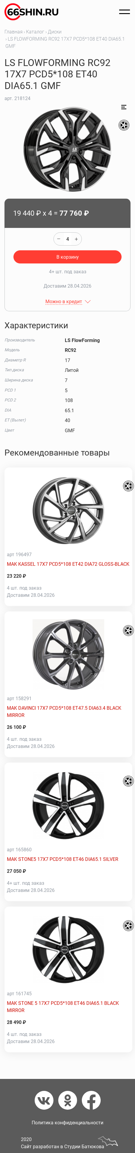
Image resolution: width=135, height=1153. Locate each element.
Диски (55, 32)
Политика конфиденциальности (67, 1123)
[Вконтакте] (46, 1100)
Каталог (35, 32)
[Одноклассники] (70, 1100)
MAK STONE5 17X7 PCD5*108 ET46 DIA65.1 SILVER (62, 859)
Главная (13, 32)
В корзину (67, 257)
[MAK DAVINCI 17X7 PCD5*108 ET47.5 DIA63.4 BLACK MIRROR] (68, 654)
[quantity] (67, 239)
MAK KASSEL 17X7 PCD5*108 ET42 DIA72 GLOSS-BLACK (68, 564)
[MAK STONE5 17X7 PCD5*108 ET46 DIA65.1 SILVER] (68, 805)
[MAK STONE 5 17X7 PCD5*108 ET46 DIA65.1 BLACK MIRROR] (68, 949)
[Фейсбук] (91, 1100)
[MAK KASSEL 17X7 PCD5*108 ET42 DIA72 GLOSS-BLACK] (68, 510)
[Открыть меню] (125, 12)
